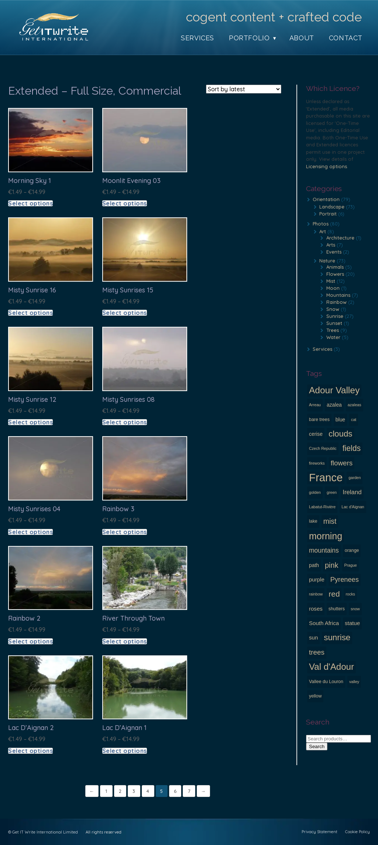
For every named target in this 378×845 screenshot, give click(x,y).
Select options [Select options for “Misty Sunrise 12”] (30, 422)
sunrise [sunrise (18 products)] (337, 637)
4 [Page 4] (148, 791)
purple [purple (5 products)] (316, 579)
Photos (321, 224)
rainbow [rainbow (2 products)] (316, 594)
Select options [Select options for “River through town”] (124, 641)
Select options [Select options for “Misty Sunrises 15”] (124, 313)
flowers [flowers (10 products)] (342, 463)
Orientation (326, 199)
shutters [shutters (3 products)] (337, 608)
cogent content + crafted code (274, 17)
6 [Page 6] (175, 791)
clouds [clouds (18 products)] (341, 433)
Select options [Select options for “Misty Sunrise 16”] (30, 313)
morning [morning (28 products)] (325, 536)
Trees (332, 330)
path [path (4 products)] (314, 565)
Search (316, 746)
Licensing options (326, 166)
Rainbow (336, 302)
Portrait (328, 214)
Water (333, 337)
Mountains (338, 295)
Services (322, 349)
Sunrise (334, 316)
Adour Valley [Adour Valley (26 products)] (334, 390)
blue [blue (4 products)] (340, 419)
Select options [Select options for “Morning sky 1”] (30, 203)
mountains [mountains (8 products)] (324, 550)
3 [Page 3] (134, 791)
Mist (330, 281)
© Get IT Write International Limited (43, 832)
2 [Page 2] (120, 791)
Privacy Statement (319, 831)
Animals (335, 267)
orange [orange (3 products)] (352, 550)
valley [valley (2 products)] (354, 681)
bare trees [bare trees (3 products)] (319, 419)
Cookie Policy (357, 831)
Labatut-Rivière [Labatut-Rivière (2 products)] (322, 507)
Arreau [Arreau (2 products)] (315, 405)
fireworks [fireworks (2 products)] (317, 463)
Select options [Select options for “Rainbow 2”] (30, 641)
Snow (332, 309)
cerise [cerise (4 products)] (316, 434)
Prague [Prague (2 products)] (350, 565)
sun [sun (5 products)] (313, 637)
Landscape (331, 207)
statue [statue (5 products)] (352, 623)
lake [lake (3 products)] (313, 521)
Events (333, 252)
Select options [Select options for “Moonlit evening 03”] (124, 203)
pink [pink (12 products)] (331, 565)
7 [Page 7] (189, 791)
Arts (330, 245)
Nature (327, 261)
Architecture (340, 238)
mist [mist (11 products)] (330, 521)
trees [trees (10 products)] (316, 652)
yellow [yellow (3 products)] (315, 696)
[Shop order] (243, 89)
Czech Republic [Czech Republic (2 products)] (323, 448)
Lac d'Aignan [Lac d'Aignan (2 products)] (352, 507)
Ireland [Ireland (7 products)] (352, 492)
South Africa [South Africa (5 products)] (324, 623)
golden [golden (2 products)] (315, 492)
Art (322, 231)
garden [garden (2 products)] (354, 477)
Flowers (335, 274)
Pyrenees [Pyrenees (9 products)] (344, 579)
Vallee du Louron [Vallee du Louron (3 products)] (326, 681)
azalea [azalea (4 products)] (334, 405)
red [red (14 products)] (334, 594)
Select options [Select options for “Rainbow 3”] (124, 532)
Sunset (334, 323)
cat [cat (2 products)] (353, 419)
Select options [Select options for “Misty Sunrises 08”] (124, 422)
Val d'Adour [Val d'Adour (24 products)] (331, 667)
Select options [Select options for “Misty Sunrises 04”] (30, 532)
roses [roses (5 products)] (316, 608)
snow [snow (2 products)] (355, 609)
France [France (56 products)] (326, 477)
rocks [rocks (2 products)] (350, 594)
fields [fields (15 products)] (352, 448)
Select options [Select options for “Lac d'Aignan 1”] (124, 751)
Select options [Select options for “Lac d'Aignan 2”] (30, 751)
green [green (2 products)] (332, 492)
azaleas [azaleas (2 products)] (354, 405)
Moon (333, 288)
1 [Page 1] (106, 791)
